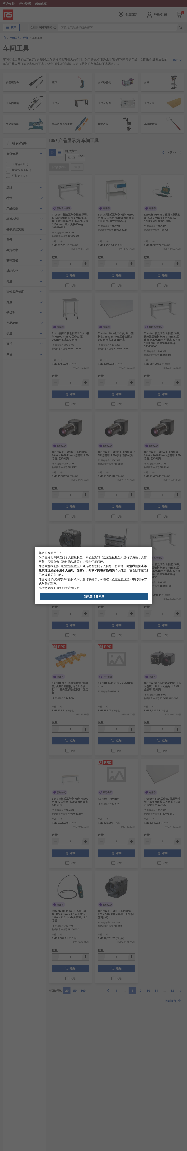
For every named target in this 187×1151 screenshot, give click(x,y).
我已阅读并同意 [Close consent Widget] (94, 596)
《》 (111, 557)
